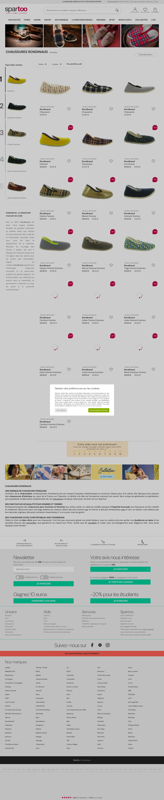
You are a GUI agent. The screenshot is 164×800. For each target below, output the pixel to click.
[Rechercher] (117, 10)
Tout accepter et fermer (98, 410)
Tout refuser (61, 410)
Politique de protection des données (89, 406)
